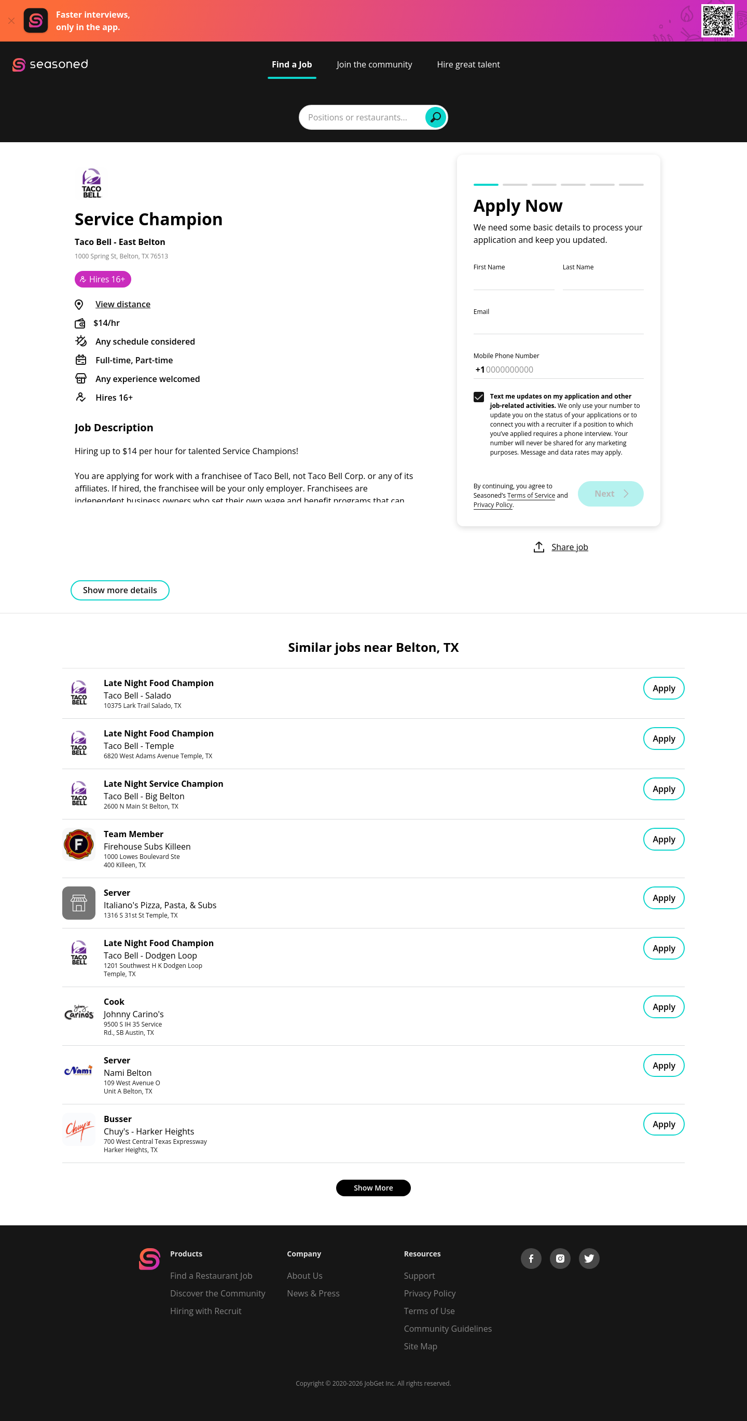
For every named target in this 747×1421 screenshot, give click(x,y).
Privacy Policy (493, 504)
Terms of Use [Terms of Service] (429, 1311)
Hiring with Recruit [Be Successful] (206, 1311)
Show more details (120, 590)
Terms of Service (531, 495)
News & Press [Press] (313, 1293)
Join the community (374, 64)
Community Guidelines (448, 1328)
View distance (122, 304)
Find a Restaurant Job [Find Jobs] (211, 1275)
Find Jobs (533, 117)
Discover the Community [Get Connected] (218, 1293)
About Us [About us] (305, 1275)
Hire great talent (468, 64)
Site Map (421, 1346)
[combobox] (240, 117)
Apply (664, 688)
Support (419, 1275)
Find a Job (292, 64)
